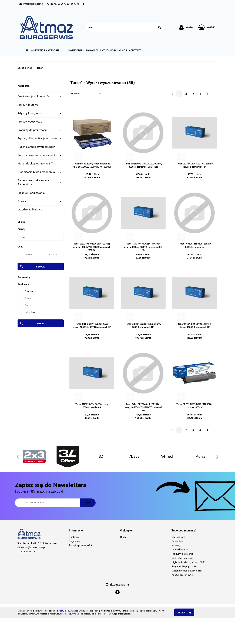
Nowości (92, 50)
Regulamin (74, 541)
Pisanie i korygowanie (39, 192)
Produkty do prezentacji (39, 130)
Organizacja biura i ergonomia (39, 172)
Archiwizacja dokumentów (39, 96)
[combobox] (86, 93)
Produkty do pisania (182, 553)
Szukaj (40, 266)
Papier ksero (178, 541)
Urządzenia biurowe (39, 209)
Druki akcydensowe (182, 558)
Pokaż (40, 323)
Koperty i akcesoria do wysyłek (39, 155)
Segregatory (178, 537)
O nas (123, 50)
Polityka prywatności (80, 545)
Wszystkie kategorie (42, 50)
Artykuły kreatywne (39, 113)
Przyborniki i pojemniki (184, 566)
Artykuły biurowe (39, 104)
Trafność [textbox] (75, 93)
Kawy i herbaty (180, 549)
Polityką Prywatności (69, 611)
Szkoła (39, 201)
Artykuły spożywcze (39, 121)
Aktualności (109, 50)
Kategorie (76, 50)
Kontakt (135, 50)
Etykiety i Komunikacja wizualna (39, 138)
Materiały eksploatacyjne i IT (39, 163)
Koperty (176, 545)
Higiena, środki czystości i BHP (188, 562)
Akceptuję (187, 612)
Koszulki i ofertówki (182, 574)
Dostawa (74, 537)
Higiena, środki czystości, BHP (39, 146)
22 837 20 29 (28, 551)
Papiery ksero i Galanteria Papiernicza (39, 182)
